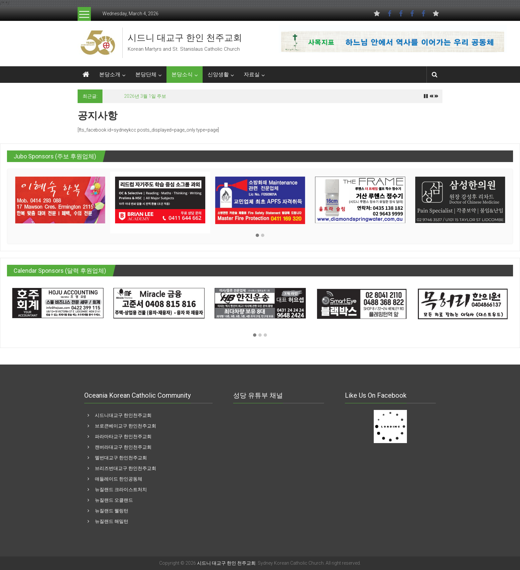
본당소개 (109, 74)
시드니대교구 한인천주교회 (123, 415)
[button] (257, 235)
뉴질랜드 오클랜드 (114, 500)
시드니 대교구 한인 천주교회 (185, 37)
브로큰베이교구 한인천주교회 (125, 425)
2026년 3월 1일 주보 (145, 96)
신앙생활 (218, 74)
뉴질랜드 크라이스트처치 (121, 489)
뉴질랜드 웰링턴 (111, 510)
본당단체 (146, 74)
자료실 (252, 74)
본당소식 (182, 74)
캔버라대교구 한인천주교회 (123, 447)
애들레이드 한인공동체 (118, 479)
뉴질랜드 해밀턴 (111, 521)
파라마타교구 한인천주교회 (123, 436)
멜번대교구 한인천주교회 (121, 457)
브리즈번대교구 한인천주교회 (125, 468)
